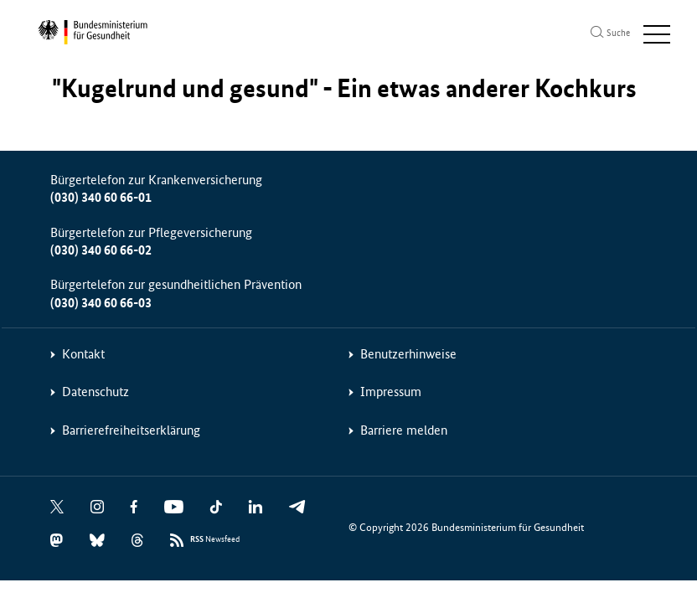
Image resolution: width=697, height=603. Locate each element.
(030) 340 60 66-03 (101, 303)
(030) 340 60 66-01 (101, 197)
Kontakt (83, 354)
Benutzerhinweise (408, 354)
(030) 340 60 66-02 (101, 250)
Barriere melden (403, 430)
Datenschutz (95, 391)
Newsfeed (215, 539)
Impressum (390, 391)
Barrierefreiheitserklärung (131, 430)
